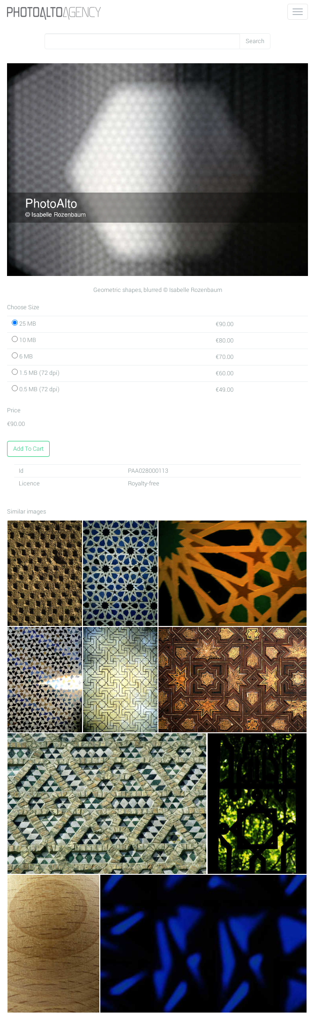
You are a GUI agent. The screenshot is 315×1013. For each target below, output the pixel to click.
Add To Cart (28, 449)
